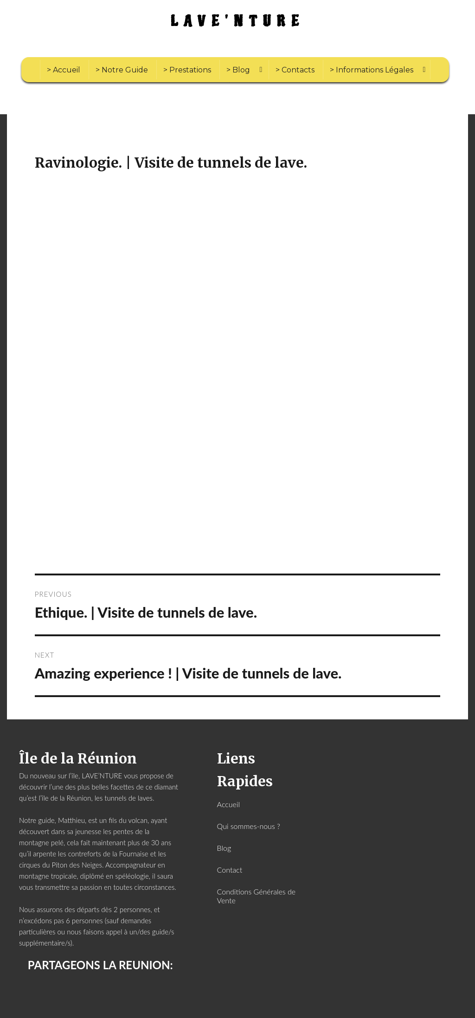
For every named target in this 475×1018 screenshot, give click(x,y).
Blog (224, 847)
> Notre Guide (122, 69)
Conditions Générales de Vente (256, 896)
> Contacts (295, 69)
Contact (230, 869)
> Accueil (63, 69)
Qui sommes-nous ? (248, 826)
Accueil (228, 804)
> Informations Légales (371, 69)
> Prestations (187, 69)
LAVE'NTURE (238, 22)
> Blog (238, 69)
